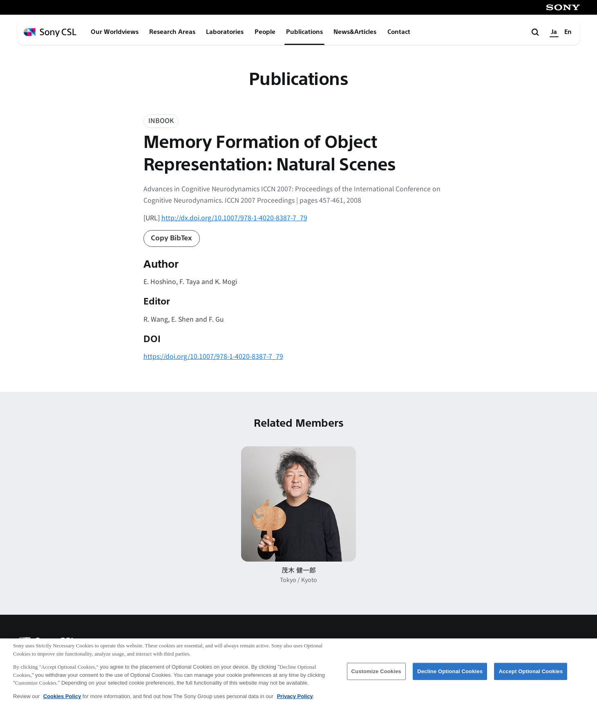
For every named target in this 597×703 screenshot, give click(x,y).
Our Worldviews (115, 32)
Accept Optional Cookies (531, 675)
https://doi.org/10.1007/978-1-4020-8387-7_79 (213, 356)
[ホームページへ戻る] (50, 32)
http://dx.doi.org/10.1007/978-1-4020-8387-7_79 (234, 217)
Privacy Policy (295, 700)
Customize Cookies (376, 675)
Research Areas (172, 32)
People (265, 32)
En (568, 32)
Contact (398, 32)
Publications (304, 32)
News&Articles (354, 32)
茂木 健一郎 (299, 570)
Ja (554, 32)
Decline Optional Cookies (450, 675)
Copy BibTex (171, 238)
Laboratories (225, 32)
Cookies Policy (62, 700)
